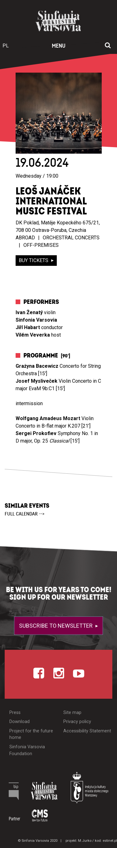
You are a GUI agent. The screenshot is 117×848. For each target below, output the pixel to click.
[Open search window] (108, 46)
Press (15, 712)
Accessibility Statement (87, 731)
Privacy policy (77, 721)
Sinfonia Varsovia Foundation (27, 750)
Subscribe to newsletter (56, 625)
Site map (72, 712)
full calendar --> (25, 513)
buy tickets (34, 260)
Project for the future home (31, 734)
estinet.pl (110, 841)
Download (19, 721)
